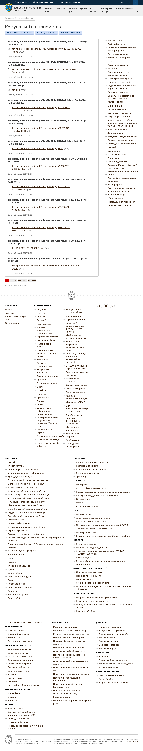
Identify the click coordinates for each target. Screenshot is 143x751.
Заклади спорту (116, 194)
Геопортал (81, 485)
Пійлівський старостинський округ (26, 505)
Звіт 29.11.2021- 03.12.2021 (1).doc (28, 248)
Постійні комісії (16, 678)
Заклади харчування (19, 594)
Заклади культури (108, 641)
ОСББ (111, 174)
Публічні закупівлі (117, 44)
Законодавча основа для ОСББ (93, 518)
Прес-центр (48, 10)
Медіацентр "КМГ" (76, 402)
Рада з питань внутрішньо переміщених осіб (122, 87)
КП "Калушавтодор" (46, 32)
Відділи (12, 697)
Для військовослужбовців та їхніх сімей (77, 409)
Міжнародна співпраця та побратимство (44, 411)
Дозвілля (41, 390)
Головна (9, 18)
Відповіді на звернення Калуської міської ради (75, 345)
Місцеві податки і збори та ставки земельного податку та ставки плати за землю (122, 123)
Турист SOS (14, 598)
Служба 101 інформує (48, 440)
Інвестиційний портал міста (91, 469)
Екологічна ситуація (87, 544)
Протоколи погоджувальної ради (71, 674)
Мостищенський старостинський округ (29, 498)
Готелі (11, 580)
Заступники (14, 638)
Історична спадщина (19, 566)
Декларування (73, 316)
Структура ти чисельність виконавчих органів (121, 189)
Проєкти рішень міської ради (69, 638)
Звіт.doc (16, 90)
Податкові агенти (17, 584)
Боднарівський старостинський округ (28, 480)
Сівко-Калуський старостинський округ (29, 509)
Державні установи (109, 645)
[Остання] (32, 280)
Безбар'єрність (124, 8)
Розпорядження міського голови (71, 634)
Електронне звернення (111, 675)
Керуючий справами (19, 634)
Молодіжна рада (117, 154)
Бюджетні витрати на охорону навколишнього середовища (101, 562)
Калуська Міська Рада (28, 8)
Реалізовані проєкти (87, 466)
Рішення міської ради (65, 627)
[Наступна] (22, 280)
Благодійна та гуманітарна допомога (122, 179)
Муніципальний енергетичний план (27, 527)
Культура (41, 394)
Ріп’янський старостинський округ (26, 502)
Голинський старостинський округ (26, 487)
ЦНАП (83, 8)
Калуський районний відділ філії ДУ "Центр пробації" (75, 327)
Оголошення (12, 323)
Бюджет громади (117, 40)
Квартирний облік (85, 611)
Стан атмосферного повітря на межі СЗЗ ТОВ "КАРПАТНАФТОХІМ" (100, 552)
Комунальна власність (43, 371)
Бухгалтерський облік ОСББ (91, 521)
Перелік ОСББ (83, 514)
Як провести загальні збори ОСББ (94, 529)
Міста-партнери (16, 554)
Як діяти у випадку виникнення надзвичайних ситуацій (76, 357)
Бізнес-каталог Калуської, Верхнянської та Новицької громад (36, 545)
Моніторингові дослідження (91, 547)
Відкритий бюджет (18, 722)
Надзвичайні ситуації (44, 345)
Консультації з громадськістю (74, 311)
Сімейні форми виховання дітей (93, 583)
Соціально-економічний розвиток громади (121, 97)
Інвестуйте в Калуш (106, 10)
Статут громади (16, 520)
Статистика (114, 151)
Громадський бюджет (19, 718)
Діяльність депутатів (18, 671)
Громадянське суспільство (122, 144)
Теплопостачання (75, 392)
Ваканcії (112, 147)
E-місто (93, 10)
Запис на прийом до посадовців (116, 664)
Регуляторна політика (119, 116)
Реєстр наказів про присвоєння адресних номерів (103, 492)
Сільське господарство (44, 364)
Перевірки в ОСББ (86, 532)
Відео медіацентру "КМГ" (15, 318)
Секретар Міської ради (20, 641)
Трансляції (11, 313)
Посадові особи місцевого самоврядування (122, 49)
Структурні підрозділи (120, 113)
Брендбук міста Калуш (20, 476)
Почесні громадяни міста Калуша (26, 534)
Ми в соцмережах (108, 667)
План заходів (44, 324)
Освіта (40, 387)
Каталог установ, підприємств (92, 462)
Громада (60, 8)
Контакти (13, 591)
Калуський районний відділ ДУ (76, 397)
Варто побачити (16, 573)
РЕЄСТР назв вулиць (87, 506)
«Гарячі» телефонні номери (113, 682)
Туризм (41, 401)
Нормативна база (44, 2)
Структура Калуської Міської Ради (23, 622)
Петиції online (106, 679)
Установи (13, 700)
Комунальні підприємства (19, 32)
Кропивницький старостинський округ (28, 494)
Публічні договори (118, 162)
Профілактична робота (88, 576)
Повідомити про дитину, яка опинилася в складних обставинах (103, 588)
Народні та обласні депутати (23, 685)
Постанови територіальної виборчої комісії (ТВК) (67, 692)
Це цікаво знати (84, 579)
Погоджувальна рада (19, 664)
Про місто (13, 462)
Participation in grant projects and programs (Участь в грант (47, 421)
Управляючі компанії (119, 82)
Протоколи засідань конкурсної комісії (70, 669)
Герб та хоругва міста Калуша (23, 469)
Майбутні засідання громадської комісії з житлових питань (104, 606)
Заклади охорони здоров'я (113, 634)
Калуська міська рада (119, 58)
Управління (14, 693)
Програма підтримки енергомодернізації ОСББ (102, 525)
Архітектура (43, 397)
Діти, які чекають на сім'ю (89, 572)
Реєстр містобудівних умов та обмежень (98, 495)
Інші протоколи (61, 697)
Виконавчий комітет (118, 54)
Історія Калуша (16, 466)
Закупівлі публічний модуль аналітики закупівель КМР (22, 713)
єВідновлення (115, 198)
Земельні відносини (47, 376)
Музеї (11, 569)
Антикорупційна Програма (22, 550)
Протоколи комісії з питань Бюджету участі (67, 685)
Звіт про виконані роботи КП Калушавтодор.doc (37, 148)
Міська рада (73, 10)
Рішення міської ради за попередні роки (72, 702)
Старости (13, 682)
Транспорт (113, 158)
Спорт (40, 405)
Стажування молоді (118, 92)
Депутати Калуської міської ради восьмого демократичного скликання (123, 168)
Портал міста (23, 2)
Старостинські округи (44, 431)
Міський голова (16, 630)
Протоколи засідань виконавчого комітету (71, 662)
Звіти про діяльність (70, 32)
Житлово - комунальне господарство (44, 330)
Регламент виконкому (19, 649)
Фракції (12, 674)
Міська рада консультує (120, 78)
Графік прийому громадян (113, 660)
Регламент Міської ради (21, 660)
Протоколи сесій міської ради (69, 651)
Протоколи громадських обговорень (66, 679)
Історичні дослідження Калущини (26, 473)
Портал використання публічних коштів (25, 727)
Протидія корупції (117, 109)
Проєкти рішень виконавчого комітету (69, 642)
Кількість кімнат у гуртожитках (92, 601)
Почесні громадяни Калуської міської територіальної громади (36, 539)
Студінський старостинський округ (26, 512)
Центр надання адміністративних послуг (46, 353)
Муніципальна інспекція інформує (76, 336)
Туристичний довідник (20, 587)
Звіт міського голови (76, 385)
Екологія (112, 68)
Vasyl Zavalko (132, 741)
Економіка (42, 359)
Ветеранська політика (119, 205)
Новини (9, 309)
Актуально (42, 309)
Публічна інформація (70, 2)
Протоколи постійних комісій (69, 647)
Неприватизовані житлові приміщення (96, 597)
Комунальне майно (118, 65)
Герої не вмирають (76, 389)
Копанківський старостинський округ (28, 491)
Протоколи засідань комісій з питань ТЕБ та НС (69, 656)
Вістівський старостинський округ (26, 484)
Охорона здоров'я (47, 383)
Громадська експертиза (120, 140)
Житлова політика (117, 129)
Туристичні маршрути (19, 576)
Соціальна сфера (46, 340)
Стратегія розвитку (76, 319)
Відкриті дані (115, 106)
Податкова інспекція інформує (48, 444)
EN (128, 2)
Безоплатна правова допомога (77, 373)
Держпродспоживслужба (48, 436)
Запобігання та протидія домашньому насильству (74, 419)
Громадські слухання (19, 523)
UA (121, 2)
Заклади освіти (116, 133)
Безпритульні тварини (73, 435)
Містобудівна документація (91, 488)
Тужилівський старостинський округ (27, 516)
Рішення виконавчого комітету (69, 630)
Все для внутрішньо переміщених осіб (118, 73)
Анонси (41, 317)
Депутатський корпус (19, 667)
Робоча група (83, 558)
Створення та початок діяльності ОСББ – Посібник (103, 536)
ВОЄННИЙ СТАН (116, 102)
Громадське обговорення (121, 202)
